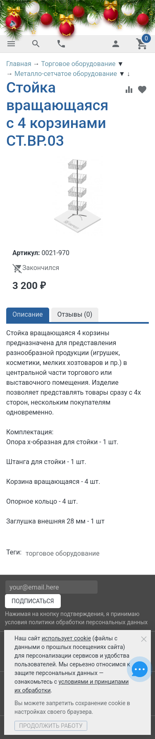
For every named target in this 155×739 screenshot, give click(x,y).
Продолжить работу (51, 725)
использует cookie (66, 638)
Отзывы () (75, 314)
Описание (27, 314)
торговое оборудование (63, 553)
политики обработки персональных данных (88, 622)
